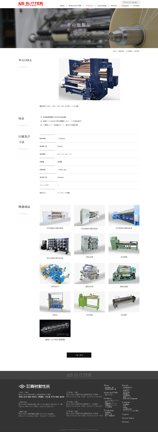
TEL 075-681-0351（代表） (31, 397)
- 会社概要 (125, 404)
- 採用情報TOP (127, 387)
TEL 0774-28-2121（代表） (76, 406)
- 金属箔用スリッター (111, 403)
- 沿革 (124, 406)
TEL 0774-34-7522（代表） (76, 415)
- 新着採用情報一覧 (110, 389)
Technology (102, 6)
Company (125, 6)
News (62, 6)
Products (89, 6)
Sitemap (125, 422)
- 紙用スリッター (109, 402)
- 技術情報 (107, 412)
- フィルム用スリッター (111, 400)
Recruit (114, 6)
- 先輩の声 (125, 390)
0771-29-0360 (27, 416)
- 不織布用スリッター (111, 405)
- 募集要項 (125, 394)
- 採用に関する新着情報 (129, 398)
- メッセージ (126, 389)
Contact (136, 6)
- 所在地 (124, 407)
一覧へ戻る (79, 355)
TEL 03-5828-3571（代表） (28, 406)
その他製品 (129, 51)
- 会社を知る (126, 392)
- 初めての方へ (108, 394)
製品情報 (121, 51)
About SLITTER (75, 6)
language (130, 2)
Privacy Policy (128, 418)
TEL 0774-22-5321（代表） (76, 396)
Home (114, 51)
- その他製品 (108, 407)
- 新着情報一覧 (108, 387)
